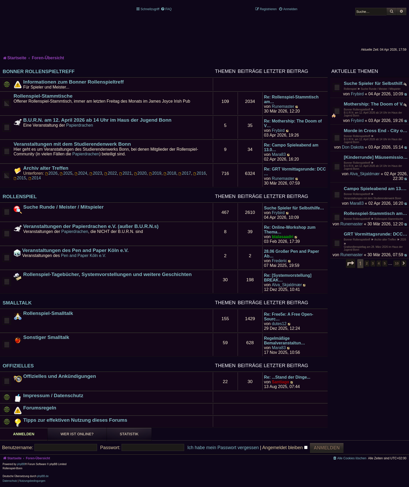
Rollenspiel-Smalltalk (48, 313)
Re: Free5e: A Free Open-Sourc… (288, 316)
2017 (184, 173)
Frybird (357, 94)
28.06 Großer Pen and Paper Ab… (291, 253)
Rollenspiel (350, 88)
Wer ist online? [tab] (77, 434)
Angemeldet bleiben (284, 447)
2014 (34, 178)
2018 (170, 173)
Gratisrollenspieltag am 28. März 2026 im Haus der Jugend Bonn (373, 248)
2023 (95, 173)
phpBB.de (43, 476)
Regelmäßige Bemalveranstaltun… (284, 340)
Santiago (280, 382)
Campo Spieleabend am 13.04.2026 (376, 188)
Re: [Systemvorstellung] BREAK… (287, 277)
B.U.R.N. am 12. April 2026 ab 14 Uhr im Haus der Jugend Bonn (373, 114)
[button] (350, 263)
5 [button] (385, 263)
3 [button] (373, 263)
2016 (199, 173)
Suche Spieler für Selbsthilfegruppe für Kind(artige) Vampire (376, 83)
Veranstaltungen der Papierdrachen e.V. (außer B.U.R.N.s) (91, 226)
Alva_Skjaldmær (365, 174)
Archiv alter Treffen (385, 239)
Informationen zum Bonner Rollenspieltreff (73, 82)
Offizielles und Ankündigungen (59, 376)
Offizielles (18, 365)
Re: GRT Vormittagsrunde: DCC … (295, 171)
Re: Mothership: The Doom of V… (293, 123)
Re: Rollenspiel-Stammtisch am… (291, 99)
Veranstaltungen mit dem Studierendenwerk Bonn (372, 198)
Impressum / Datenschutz (53, 395)
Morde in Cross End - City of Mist (376, 130)
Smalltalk (17, 303)
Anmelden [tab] (23, 434)
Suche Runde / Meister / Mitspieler (381, 88)
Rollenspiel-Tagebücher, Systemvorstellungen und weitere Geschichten (107, 274)
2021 (125, 173)
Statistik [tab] (129, 434)
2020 (140, 173)
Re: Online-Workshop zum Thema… (290, 229)
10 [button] (397, 263)
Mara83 (357, 203)
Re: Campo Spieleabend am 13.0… (291, 147)
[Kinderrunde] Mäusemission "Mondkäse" (376, 157)
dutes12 (279, 323)
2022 (110, 173)
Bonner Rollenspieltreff (357, 109)
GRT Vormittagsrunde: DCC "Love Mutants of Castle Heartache (376, 234)
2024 (81, 173)
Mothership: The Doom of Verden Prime (376, 104)
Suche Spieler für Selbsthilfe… (294, 208)
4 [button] (379, 263)
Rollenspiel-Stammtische (388, 219)
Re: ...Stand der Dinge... (287, 377)
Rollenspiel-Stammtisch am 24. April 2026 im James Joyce (376, 213)
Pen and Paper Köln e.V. (83, 255)
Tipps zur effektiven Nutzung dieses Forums (75, 420)
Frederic (279, 261)
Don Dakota (353, 147)
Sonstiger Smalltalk (46, 337)
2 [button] (367, 263)
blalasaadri (282, 236)
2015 (20, 178)
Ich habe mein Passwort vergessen (223, 447)
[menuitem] (166, 9)
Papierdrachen (79, 125)
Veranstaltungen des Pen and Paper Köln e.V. (75, 250)
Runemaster (351, 224)
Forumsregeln (39, 407)
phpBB (21, 464)
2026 (403, 239)
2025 (66, 173)
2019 (155, 173)
